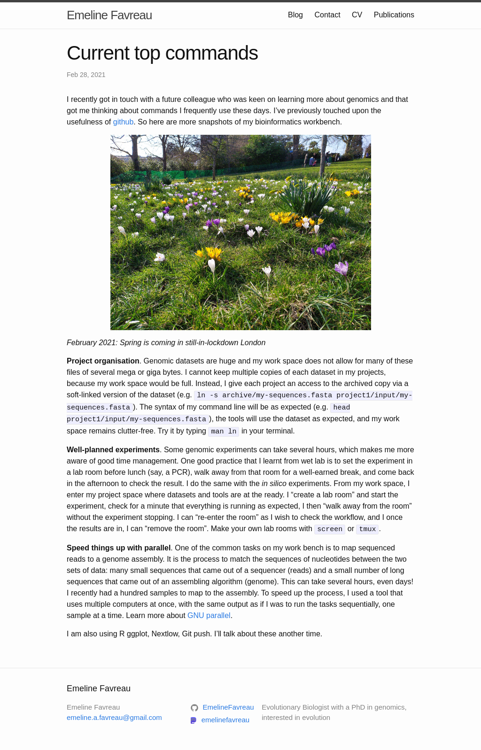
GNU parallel (209, 612)
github (123, 122)
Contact (327, 15)
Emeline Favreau (109, 15)
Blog (295, 15)
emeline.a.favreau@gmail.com (114, 714)
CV (357, 15)
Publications (394, 15)
